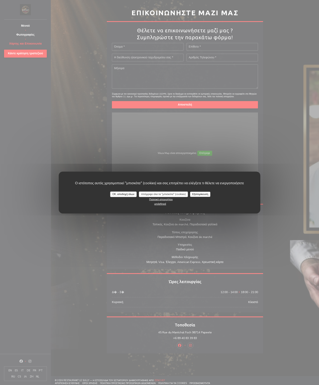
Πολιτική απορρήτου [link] (161, 199)
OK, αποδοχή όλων (123, 194)
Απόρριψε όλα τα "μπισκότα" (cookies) (163, 194)
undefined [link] (160, 204)
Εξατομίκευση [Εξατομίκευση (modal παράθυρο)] (200, 194)
